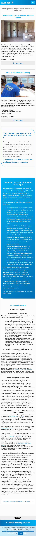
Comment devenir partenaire (18, 523)
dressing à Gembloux (7, 428)
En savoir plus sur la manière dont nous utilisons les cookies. (18, 531)
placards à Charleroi (15, 436)
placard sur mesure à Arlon (16, 416)
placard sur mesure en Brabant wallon (21, 369)
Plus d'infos (19, 63)
